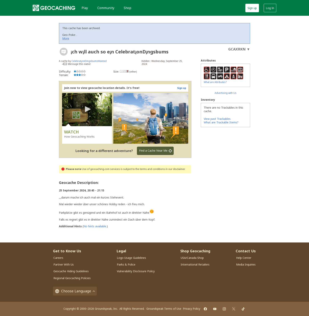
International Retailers (195, 264)
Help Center (243, 258)
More (65, 38)
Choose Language (75, 291)
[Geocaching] (54, 8)
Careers (58, 258)
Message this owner (79, 64)
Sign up (252, 8)
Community (105, 8)
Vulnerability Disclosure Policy (136, 271)
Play (85, 8)
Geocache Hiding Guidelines (71, 271)
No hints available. (95, 226)
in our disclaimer (175, 169)
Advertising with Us (225, 93)
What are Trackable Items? (221, 122)
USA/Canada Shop (192, 258)
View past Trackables (217, 119)
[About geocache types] (63, 51)
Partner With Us (63, 264)
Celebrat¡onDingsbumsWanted (89, 61)
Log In (270, 8)
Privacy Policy (191, 308)
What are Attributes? (215, 82)
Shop (127, 8)
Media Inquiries (246, 264)
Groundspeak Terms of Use (163, 308)
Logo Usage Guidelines (131, 258)
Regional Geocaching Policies (72, 278)
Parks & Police (126, 264)
